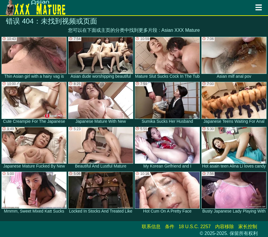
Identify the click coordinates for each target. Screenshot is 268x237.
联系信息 (151, 226)
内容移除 (224, 226)
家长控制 (247, 226)
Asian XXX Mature (180, 30)
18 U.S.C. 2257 (195, 226)
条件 (169, 226)
